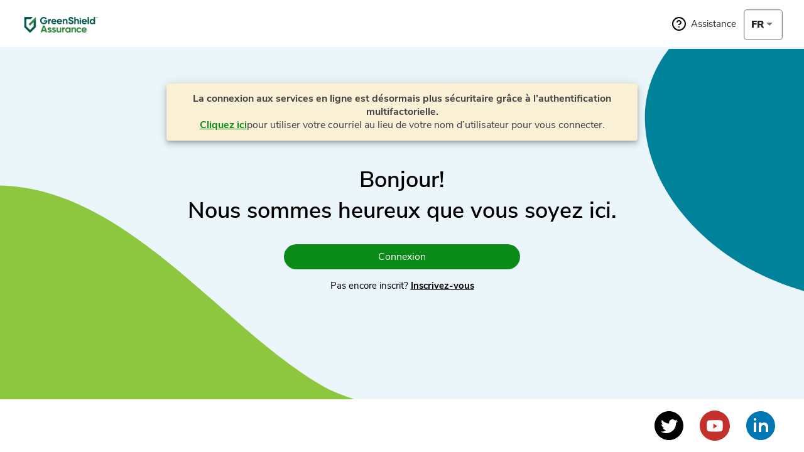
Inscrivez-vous (442, 285)
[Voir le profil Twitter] (669, 425)
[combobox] (763, 24)
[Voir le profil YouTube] (715, 426)
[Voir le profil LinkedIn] (760, 425)
